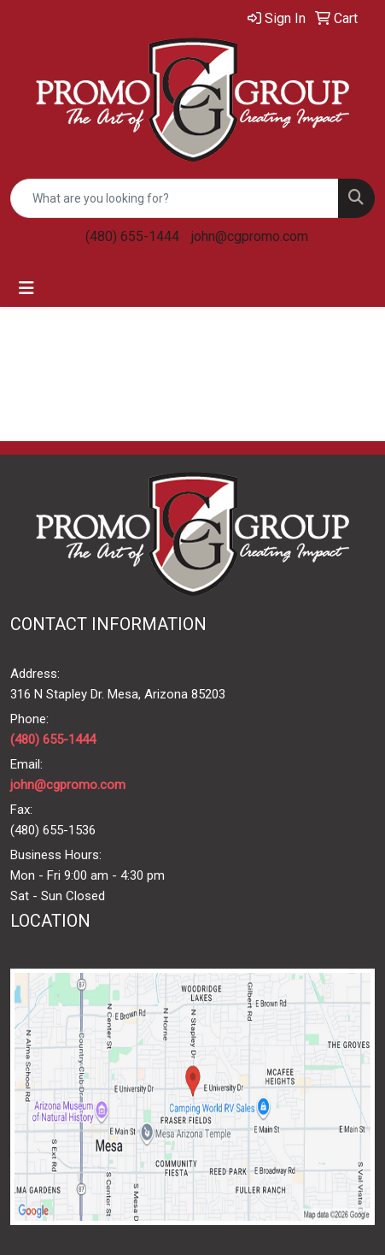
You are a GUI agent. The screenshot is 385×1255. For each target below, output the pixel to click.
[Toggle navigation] (26, 288)
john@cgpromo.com (249, 236)
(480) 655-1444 (132, 236)
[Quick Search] (174, 198)
